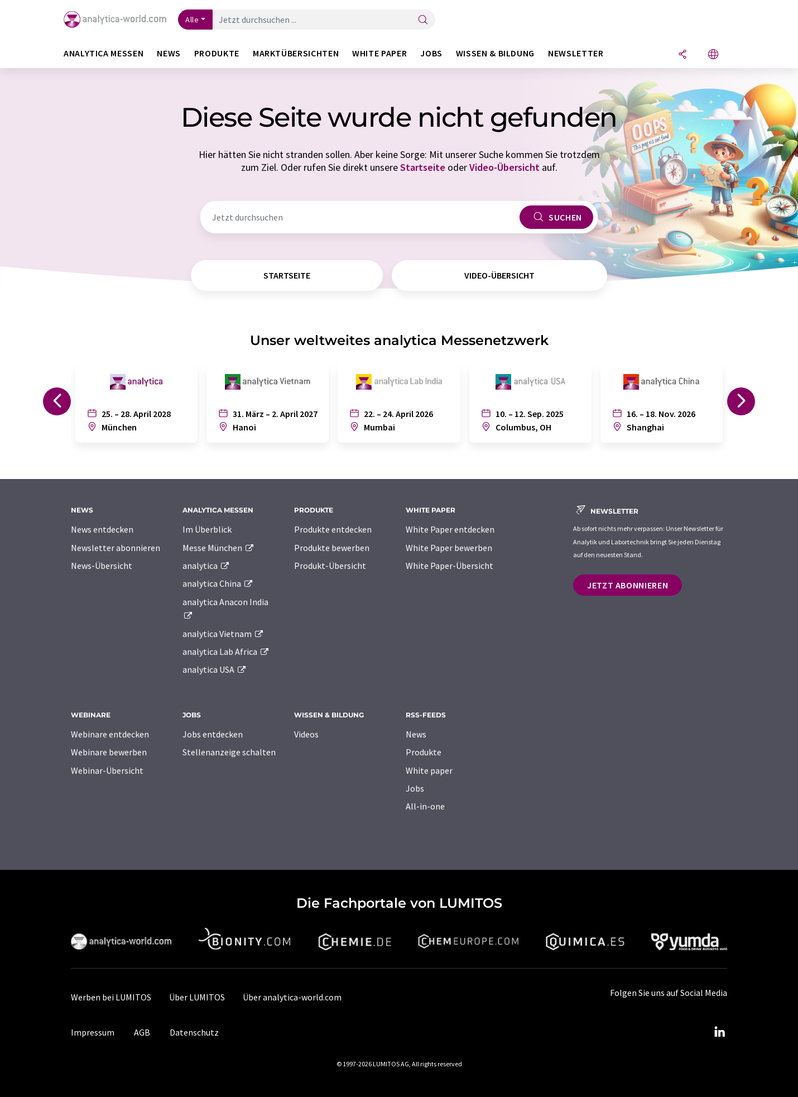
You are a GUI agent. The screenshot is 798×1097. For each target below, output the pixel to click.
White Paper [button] (379, 53)
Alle (192, 20)
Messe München (218, 547)
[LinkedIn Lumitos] (719, 1032)
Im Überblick (207, 529)
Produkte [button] (216, 53)
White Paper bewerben (449, 547)
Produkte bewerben (331, 547)
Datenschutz (194, 1032)
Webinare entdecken (110, 734)
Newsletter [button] (575, 53)
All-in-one (425, 806)
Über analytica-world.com (292, 997)
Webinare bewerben (109, 752)
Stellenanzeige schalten (229, 752)
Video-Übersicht (504, 167)
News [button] (169, 53)
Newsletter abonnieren (115, 547)
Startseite (422, 167)
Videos (306, 734)
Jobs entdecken (212, 734)
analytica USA (214, 669)
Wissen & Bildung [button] (495, 53)
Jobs (415, 788)
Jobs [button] (431, 53)
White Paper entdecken (450, 529)
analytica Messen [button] (103, 53)
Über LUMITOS (197, 997)
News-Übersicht (101, 565)
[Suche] (423, 20)
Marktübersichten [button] (296, 53)
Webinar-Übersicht (107, 770)
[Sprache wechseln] (713, 55)
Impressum (92, 1032)
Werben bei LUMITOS (111, 997)
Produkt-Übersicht (330, 565)
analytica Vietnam (223, 633)
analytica (206, 565)
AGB (142, 1032)
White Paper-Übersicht (449, 565)
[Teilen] (682, 55)
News (416, 734)
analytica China (217, 583)
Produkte (423, 752)
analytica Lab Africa (226, 651)
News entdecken (102, 529)
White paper (429, 770)
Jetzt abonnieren (627, 585)
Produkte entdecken (333, 529)
